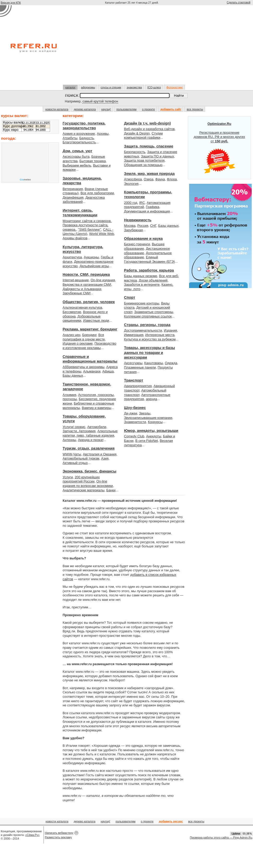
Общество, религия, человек (89, 302)
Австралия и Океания (100, 454)
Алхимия (69, 395)
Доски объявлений (153, 280)
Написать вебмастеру (59, 832)
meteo (25, 179)
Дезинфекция (73, 197)
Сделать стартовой (238, 2)
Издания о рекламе (78, 343)
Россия (142, 226)
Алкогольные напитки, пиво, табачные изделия (90, 433)
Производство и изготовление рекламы (89, 345)
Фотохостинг (174, 87)
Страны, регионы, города (147, 325)
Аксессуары (133, 363)
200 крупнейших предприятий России (81, 479)
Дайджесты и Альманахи (82, 289)
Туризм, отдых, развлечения (89, 448)
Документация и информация (147, 211)
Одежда (171, 363)
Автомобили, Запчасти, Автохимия (85, 429)
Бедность (86, 138)
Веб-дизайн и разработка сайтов (149, 129)
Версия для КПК (11, 2)
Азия (105, 458)
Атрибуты (70, 138)
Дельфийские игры (94, 266)
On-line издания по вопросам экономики (88, 483)
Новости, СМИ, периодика (86, 274)
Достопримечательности (143, 330)
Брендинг (89, 335)
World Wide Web (101, 234)
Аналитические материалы (83, 490)
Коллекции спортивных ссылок (148, 316)
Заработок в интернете (142, 284)
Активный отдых (75, 463)
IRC (142, 203)
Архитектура (72, 257)
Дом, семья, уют (77, 151)
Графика (152, 207)
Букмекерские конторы (141, 303)
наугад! (106, 109)
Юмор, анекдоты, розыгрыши (151, 431)
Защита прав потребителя (144, 160)
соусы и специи (111, 87)
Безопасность (135, 152)
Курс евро (11, 130)
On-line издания (103, 280)
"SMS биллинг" (89, 229)
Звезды (144, 413)
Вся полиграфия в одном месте (84, 337)
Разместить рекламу (58, 837)
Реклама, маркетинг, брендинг (90, 329)
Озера (148, 179)
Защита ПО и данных (157, 156)
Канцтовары (153, 363)
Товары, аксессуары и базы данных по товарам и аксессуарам (149, 352)
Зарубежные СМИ (77, 293)
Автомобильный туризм (81, 458)
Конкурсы (155, 422)
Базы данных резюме (140, 276)
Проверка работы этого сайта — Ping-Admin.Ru (221, 837)
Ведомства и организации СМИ (87, 284)
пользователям (126, 109)
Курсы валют (13, 122)
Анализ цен (71, 335)
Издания (170, 330)
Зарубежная (133, 230)
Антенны (69, 440)
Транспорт (133, 380)
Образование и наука (143, 238)
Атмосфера (133, 179)
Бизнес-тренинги (137, 244)
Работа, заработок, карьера (149, 270)
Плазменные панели (140, 367)
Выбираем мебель (77, 165)
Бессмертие (72, 312)
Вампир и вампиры (96, 408)
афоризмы (88, 87)
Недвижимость (138, 220)
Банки (111, 490)
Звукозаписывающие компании (148, 418)
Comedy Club (134, 436)
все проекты (195, 109)
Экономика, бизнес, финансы (89, 471)
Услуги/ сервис (74, 427)
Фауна (160, 179)
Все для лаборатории (97, 193)
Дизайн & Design (137, 133)
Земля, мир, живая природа (149, 174)
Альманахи (91, 371)
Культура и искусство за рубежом (150, 339)
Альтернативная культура (82, 307)
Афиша (108, 371)
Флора (172, 179)
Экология (131, 184)
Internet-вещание (76, 280)
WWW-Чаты (72, 454)
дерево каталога (85, 109)
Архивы (103, 134)
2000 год (130, 203)
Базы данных (73, 375)
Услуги (68, 477)
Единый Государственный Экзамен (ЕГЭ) (149, 259)
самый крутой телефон (100, 101)
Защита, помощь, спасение (148, 146)
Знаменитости (135, 422)
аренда (151, 399)
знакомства (134, 87)
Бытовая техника (93, 161)
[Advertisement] (131, 44)
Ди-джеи (130, 413)
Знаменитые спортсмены (153, 312)
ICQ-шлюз (154, 87)
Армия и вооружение (79, 134)
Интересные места (159, 335)
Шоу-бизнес (135, 408)
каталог (70, 87)
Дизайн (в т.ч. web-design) (147, 123)
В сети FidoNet (146, 441)
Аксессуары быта (76, 156)
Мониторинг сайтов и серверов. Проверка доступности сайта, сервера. (87, 225)
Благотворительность (79, 142)
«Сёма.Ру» (32, 834)
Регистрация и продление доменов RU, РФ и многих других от (219, 148)
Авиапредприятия (138, 386)
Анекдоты (153, 436)
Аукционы (91, 257)
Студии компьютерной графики (143, 135)
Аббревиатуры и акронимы (83, 367)
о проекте (148, 109)
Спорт (129, 297)
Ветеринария (73, 189)
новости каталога (56, 109)
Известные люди (96, 320)
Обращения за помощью (143, 165)
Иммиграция (133, 335)
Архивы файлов (75, 238)
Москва (130, 226)
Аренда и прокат (90, 440)
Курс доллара (13, 126)
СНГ (153, 226)
